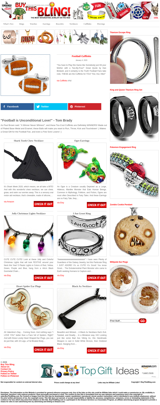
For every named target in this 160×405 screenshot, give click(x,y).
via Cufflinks (62, 81)
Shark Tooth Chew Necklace (28, 141)
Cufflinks (87, 24)
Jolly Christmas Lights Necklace (28, 213)
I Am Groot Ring (82, 213)
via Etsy (60, 203)
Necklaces (74, 24)
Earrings (46, 24)
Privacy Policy (7, 371)
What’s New (8, 24)
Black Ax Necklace (82, 286)
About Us (5, 367)
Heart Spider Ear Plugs (28, 286)
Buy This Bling (7, 364)
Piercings (101, 24)
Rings (21, 24)
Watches (33, 24)
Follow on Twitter (9, 374)
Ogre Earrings (81, 141)
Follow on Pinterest (10, 376)
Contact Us (6, 369)
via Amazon (9, 202)
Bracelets (60, 24)
